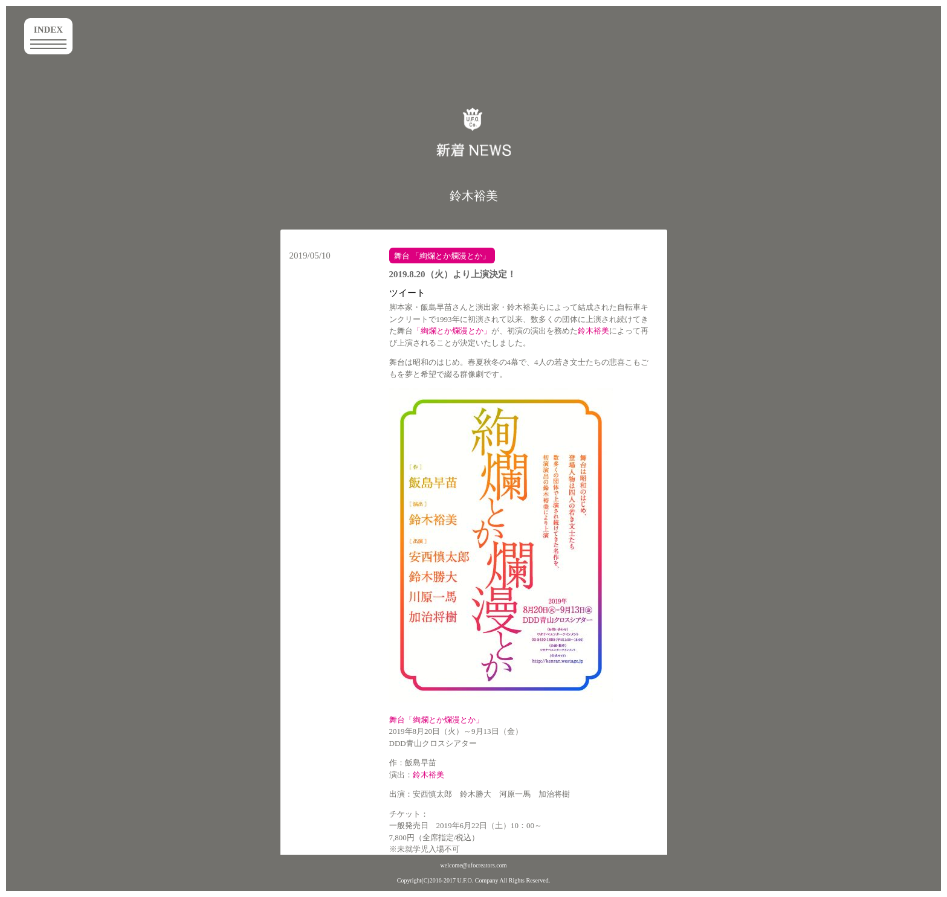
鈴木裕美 (474, 195)
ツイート (407, 293)
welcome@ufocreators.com (474, 865)
